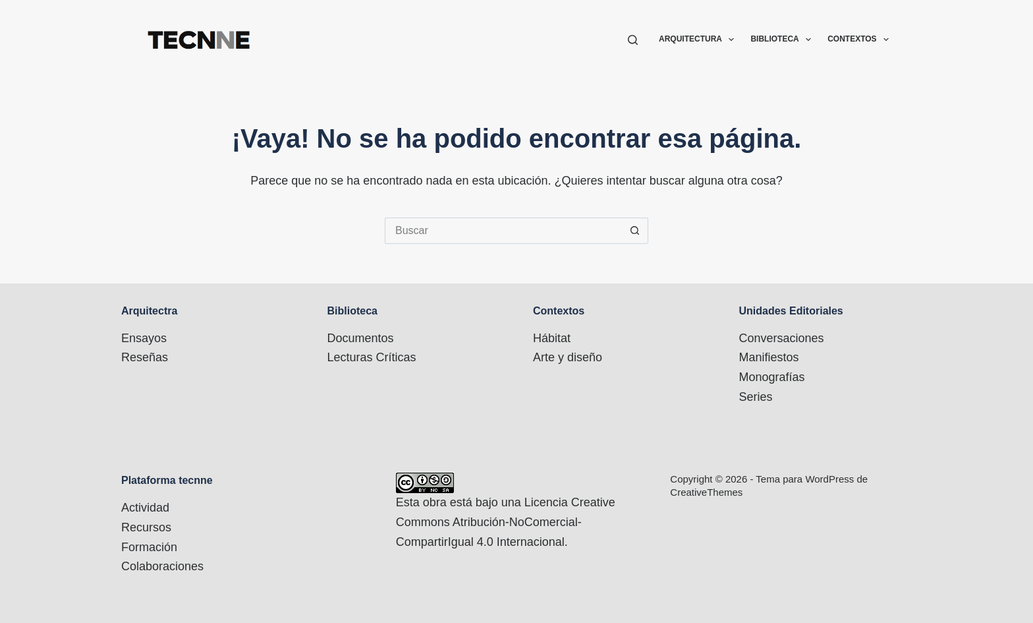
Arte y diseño (567, 357)
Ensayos (144, 338)
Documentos (360, 338)
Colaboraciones (162, 566)
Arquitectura (699, 39)
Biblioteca (783, 39)
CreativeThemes (706, 492)
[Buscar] (633, 40)
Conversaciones (781, 338)
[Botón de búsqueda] (635, 231)
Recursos (146, 527)
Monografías (772, 377)
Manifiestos (769, 357)
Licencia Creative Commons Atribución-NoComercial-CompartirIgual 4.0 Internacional (505, 522)
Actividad (145, 507)
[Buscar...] (503, 231)
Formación (149, 547)
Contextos (858, 39)
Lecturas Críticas (371, 357)
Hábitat (552, 338)
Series (756, 396)
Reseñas (144, 357)
